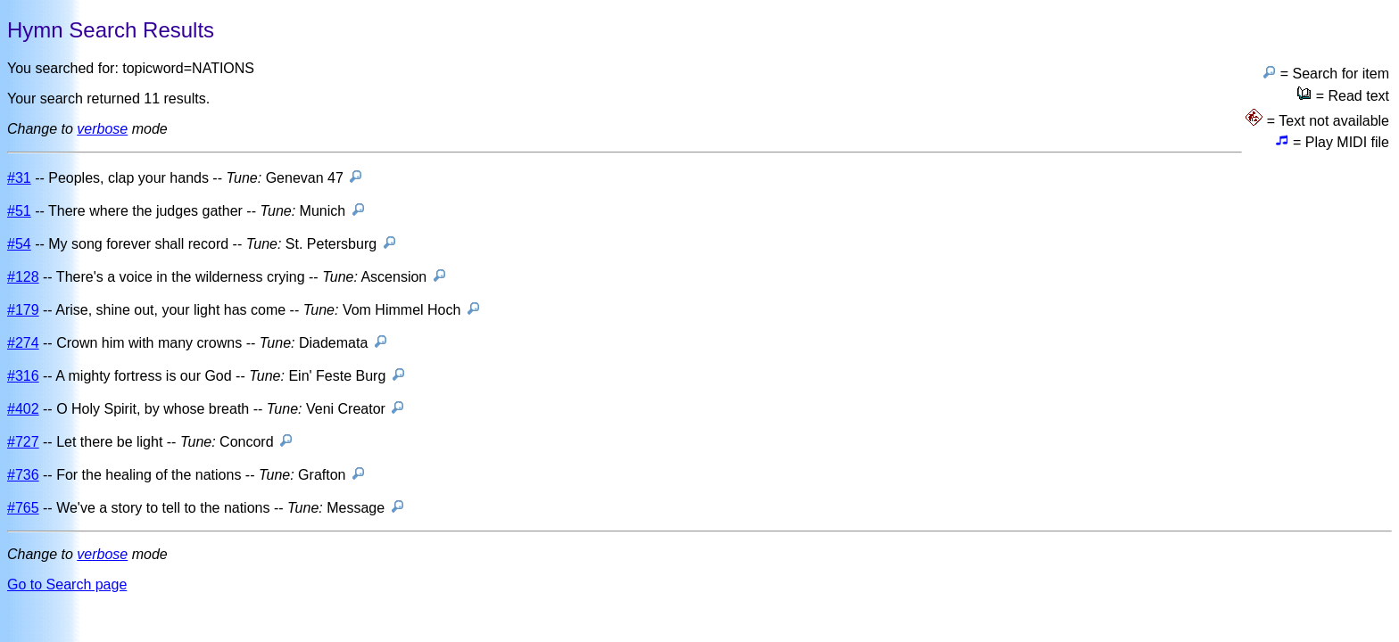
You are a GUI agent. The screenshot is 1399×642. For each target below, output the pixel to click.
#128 (23, 276)
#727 (23, 441)
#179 (23, 309)
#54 (19, 243)
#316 (23, 375)
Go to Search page (67, 584)
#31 (19, 177)
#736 (23, 474)
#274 (23, 342)
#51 (19, 210)
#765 (23, 507)
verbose (102, 128)
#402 (23, 408)
